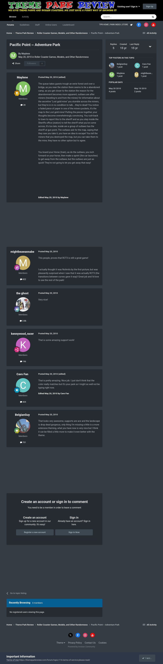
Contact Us (90, 642)
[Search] (118, 16)
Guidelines (24, 25)
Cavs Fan (22, 374)
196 (23, 361)
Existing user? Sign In (128, 6)
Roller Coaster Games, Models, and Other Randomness (62, 57)
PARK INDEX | (116, 24)
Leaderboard (68, 25)
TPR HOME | (104, 24)
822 (23, 279)
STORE (125, 24)
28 (23, 105)
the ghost (22, 293)
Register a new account (35, 532)
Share (16, 63)
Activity (25, 17)
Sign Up (149, 6)
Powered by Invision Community (81, 647)
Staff (37, 25)
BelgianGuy (22, 414)
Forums (10, 25)
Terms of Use (13, 660)
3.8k (23, 321)
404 (23, 402)
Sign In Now (74, 532)
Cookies (102, 642)
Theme (61, 642)
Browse (12, 18)
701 (23, 442)
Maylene (25, 53)
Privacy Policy (75, 642)
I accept (147, 658)
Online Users (51, 25)
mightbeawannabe (22, 251)
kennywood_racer (22, 333)
